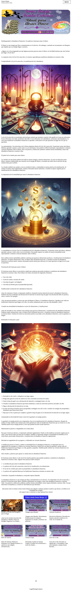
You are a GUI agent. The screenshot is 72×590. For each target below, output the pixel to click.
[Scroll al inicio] (36, 584)
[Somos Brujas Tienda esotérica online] (6, 2)
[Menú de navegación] (67, 2)
